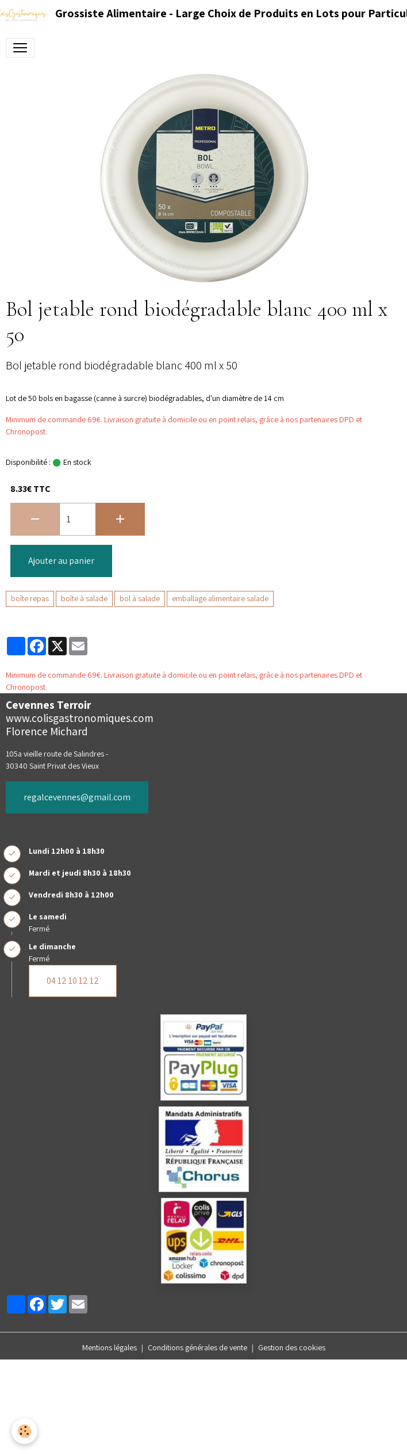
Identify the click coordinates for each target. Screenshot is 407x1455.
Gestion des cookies (291, 1347)
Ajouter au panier (61, 561)
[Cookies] (24, 1431)
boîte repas (30, 598)
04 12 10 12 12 (73, 981)
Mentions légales (109, 1347)
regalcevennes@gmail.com (77, 797)
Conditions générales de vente (197, 1347)
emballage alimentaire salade (220, 598)
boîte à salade (84, 598)
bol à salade (140, 598)
